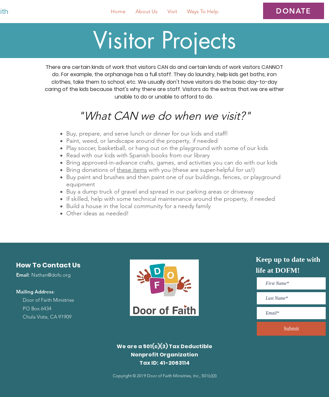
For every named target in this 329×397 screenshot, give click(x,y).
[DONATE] (293, 11)
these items (132, 169)
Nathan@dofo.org (51, 275)
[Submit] (291, 329)
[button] (147, 11)
